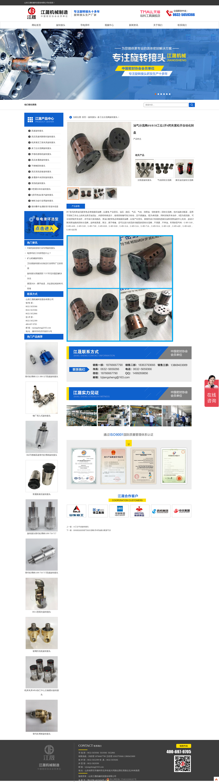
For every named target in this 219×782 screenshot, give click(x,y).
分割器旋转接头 (144, 180)
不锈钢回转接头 (38, 166)
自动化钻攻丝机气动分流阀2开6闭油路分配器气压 (92, 530)
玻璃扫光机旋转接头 (42, 651)
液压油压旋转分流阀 (184, 180)
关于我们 (157, 25)
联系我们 (182, 25)
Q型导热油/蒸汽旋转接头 (42, 195)
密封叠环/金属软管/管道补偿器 (44, 207)
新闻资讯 (133, 25)
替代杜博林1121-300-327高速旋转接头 (41, 377)
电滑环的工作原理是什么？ (39, 253)
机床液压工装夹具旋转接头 (43, 142)
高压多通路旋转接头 (40, 160)
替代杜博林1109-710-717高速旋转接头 (41, 573)
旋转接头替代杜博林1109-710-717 (41, 533)
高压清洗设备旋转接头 (41, 172)
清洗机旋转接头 (38, 183)
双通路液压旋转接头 (42, 494)
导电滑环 (85, 25)
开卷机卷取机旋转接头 (41, 154)
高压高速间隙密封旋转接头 (43, 137)
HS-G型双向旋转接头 (41, 612)
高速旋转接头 (37, 131)
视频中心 (109, 25)
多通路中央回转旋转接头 (42, 177)
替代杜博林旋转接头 (42, 734)
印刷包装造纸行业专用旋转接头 (41, 248)
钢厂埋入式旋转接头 (42, 416)
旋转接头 (60, 25)
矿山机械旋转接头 (35, 258)
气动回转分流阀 (164, 180)
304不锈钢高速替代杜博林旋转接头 (41, 455)
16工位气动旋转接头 (81, 527)
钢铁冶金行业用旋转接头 (42, 201)
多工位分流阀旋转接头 (41, 148)
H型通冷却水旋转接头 (41, 189)
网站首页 (36, 25)
